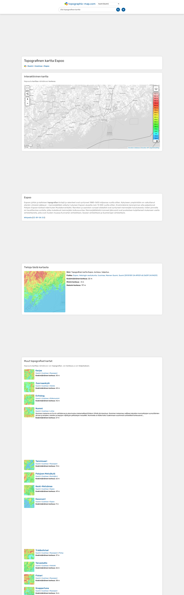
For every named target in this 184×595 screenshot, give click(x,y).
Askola (52, 386)
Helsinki (53, 566)
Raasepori (53, 373)
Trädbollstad (42, 550)
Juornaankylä (43, 383)
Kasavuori (41, 499)
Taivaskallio (41, 563)
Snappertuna (42, 588)
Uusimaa (45, 373)
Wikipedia (28, 217)
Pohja (61, 553)
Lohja (52, 411)
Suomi (38, 373)
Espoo (52, 489)
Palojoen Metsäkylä (45, 473)
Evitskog (40, 395)
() (115, 275)
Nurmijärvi (54, 476)
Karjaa (39, 370)
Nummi (39, 408)
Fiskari (39, 575)
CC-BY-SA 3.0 (38, 217)
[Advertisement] (92, 35)
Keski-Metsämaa (44, 486)
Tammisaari (41, 461)
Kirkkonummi (54, 398)
